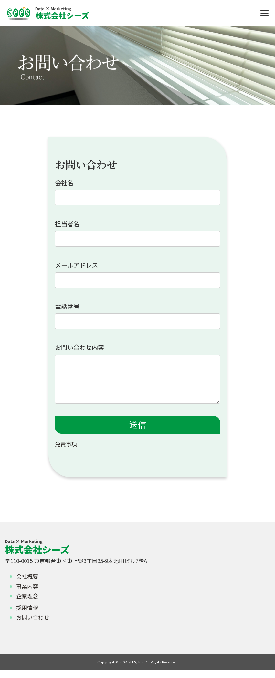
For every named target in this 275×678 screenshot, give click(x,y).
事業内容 (27, 594)
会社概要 (27, 584)
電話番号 (67, 306)
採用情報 (27, 616)
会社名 (64, 182)
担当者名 (67, 223)
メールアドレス (76, 264)
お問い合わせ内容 (79, 347)
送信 (137, 432)
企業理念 (27, 604)
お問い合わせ (32, 625)
